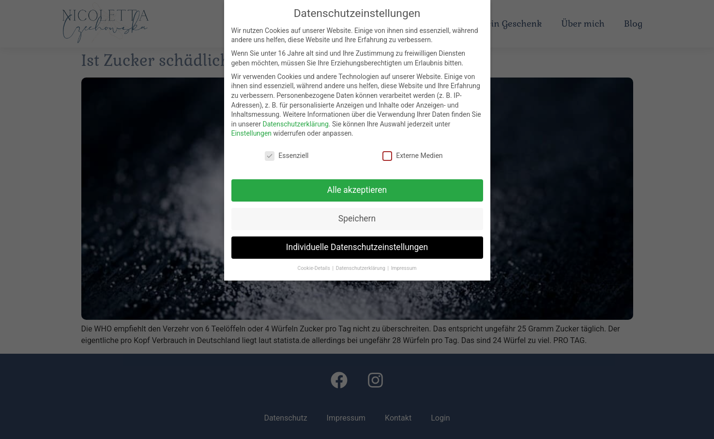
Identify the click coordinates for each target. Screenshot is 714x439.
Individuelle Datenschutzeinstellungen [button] (357, 247)
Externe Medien (412, 155)
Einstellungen (251, 133)
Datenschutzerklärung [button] (361, 268)
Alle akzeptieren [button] (357, 190)
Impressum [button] (404, 268)
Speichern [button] (357, 218)
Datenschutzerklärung (295, 124)
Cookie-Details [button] (315, 268)
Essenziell (286, 155)
